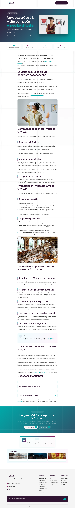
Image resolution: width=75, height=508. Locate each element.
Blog (12, 7)
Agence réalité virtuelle (42, 479)
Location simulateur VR (43, 481)
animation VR (20, 402)
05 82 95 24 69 (10, 486)
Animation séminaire (42, 487)
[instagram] (9, 490)
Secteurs (31, 2)
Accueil (8, 7)
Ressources (51, 2)
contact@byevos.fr (11, 487)
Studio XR (37, 2)
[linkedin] (11, 490)
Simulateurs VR (41, 493)
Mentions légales (64, 483)
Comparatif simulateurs (54, 483)
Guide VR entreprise (53, 481)
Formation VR (41, 491)
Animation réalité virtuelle (43, 483)
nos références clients (36, 373)
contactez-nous (44, 373)
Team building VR (42, 485)
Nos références (45, 428)
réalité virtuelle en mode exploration (37, 95)
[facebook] (8, 490)
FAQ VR (51, 485)
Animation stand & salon (43, 489)
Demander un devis (62, 3)
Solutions (16, 2)
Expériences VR (16, 7)
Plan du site (63, 485)
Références (44, 2)
